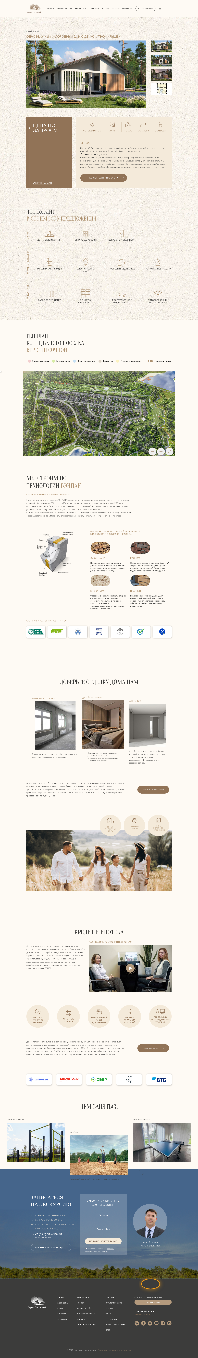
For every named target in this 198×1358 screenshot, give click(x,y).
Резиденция (127, 8)
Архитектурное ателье (115, 1324)
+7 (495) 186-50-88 (145, 8)
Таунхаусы (94, 8)
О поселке (49, 8)
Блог (108, 1330)
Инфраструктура (64, 8)
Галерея (105, 8)
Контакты (81, 1319)
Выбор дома (62, 1303)
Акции (108, 1314)
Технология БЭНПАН (86, 1314)
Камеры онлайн (84, 1308)
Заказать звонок (142, 1315)
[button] (141, 78)
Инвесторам (111, 1319)
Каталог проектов (114, 1303)
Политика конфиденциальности (114, 1350)
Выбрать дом (80, 8)
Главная (29, 31)
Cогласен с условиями (99, 1250)
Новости (81, 1303)
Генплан (116, 8)
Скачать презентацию (86, 1324)
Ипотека (109, 1308)
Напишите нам (153, 1302)
